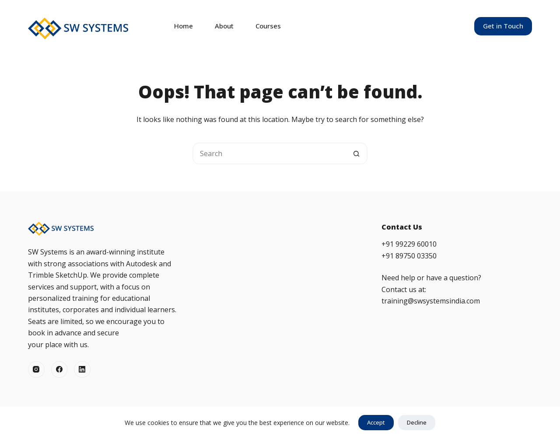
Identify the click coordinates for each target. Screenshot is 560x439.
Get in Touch (503, 25)
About (224, 25)
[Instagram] (36, 369)
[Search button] (357, 153)
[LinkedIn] (82, 369)
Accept (376, 422)
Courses (268, 25)
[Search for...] (269, 153)
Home (183, 25)
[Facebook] (59, 369)
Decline (417, 422)
